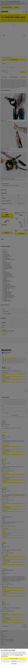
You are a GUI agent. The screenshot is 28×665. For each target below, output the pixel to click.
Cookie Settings (14, 663)
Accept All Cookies (14, 658)
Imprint (7, 656)
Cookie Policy (17, 655)
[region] (14, 657)
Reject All (14, 661)
